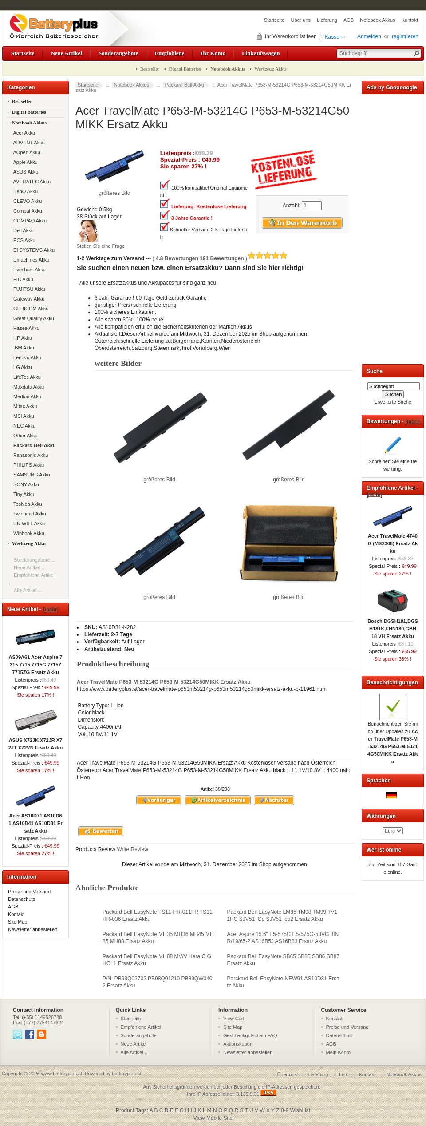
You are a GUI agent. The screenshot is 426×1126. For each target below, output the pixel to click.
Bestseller (149, 68)
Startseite (274, 20)
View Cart (233, 1018)
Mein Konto (338, 1052)
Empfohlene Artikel (141, 1027)
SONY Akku (25, 484)
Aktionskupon (237, 1044)
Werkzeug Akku (270, 68)
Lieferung (327, 20)
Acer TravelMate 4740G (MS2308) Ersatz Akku (393, 541)
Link (343, 1074)
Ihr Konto (213, 53)
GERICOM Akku (30, 308)
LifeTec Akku (26, 377)
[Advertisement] (393, 227)
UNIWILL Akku (28, 523)
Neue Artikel (66, 53)
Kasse (332, 37)
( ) (220, 258)
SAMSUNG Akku (30, 474)
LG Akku (21, 367)
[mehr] (50, 609)
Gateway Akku (27, 298)
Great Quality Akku (32, 318)
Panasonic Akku (29, 455)
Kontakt (410, 20)
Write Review (131, 849)
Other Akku (24, 435)
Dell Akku (22, 230)
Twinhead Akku (28, 513)
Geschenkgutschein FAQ (250, 1035)
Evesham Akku (28, 269)
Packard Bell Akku (185, 84)
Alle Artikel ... (28, 590)
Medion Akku (26, 396)
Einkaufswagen (261, 53)
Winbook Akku (27, 533)
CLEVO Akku (26, 201)
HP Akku (21, 338)
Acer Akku (23, 132)
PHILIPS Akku (27, 465)
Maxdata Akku (27, 386)
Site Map (17, 921)
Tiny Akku (22, 494)
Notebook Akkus (377, 20)
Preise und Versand (29, 891)
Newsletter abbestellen (32, 929)
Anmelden (369, 36)
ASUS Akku (24, 171)
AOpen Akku (25, 152)
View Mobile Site (213, 1118)
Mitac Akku (24, 406)
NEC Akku (23, 425)
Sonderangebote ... (34, 560)
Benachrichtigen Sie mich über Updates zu (392, 740)
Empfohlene (169, 53)
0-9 (284, 1110)
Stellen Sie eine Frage (101, 246)
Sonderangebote (118, 53)
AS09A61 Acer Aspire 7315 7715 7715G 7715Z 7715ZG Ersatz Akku (36, 662)
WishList (300, 1110)
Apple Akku (24, 162)
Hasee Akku (25, 328)
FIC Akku (22, 279)
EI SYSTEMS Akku (33, 250)
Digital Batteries (185, 68)
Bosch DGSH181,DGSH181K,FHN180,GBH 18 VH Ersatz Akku (392, 626)
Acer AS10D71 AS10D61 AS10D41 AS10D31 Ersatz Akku (35, 820)
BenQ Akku (24, 191)
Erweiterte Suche (392, 401)
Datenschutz (21, 899)
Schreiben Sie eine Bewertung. (393, 462)
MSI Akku (22, 416)
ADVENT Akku (28, 142)
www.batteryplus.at (61, 1073)
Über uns (301, 20)
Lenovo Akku (26, 357)
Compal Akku (26, 211)
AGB (348, 20)
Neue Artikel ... (30, 567)
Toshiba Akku (26, 504)
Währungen (381, 816)
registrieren (405, 36)
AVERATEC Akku (31, 181)
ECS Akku (23, 240)
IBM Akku (22, 347)
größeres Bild (159, 477)
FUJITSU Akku (28, 289)
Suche (375, 371)
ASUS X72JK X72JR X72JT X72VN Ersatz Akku (35, 741)
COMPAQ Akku (29, 220)
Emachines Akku (30, 259)
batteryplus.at (126, 1073)
